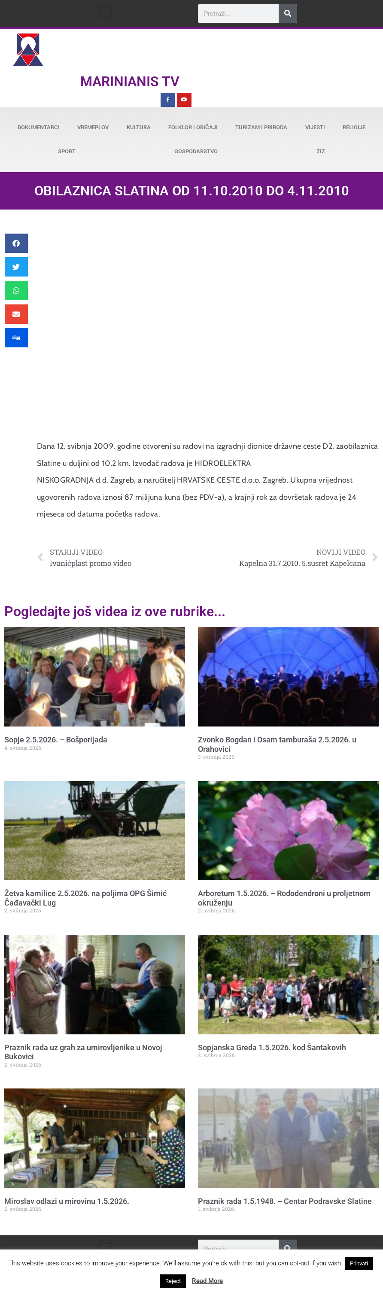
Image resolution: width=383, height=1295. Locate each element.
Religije (354, 127)
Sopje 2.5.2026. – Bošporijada (55, 739)
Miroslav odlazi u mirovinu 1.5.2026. (66, 1201)
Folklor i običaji (193, 127)
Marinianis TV (129, 81)
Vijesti (315, 127)
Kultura (139, 127)
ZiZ (320, 151)
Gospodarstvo (196, 151)
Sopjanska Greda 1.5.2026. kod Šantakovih (272, 1047)
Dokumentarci (39, 127)
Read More (207, 1281)
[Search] (288, 13)
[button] (105, 11)
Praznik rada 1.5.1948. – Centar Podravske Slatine (285, 1201)
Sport (67, 151)
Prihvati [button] (359, 1263)
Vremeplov (93, 127)
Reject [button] (173, 1281)
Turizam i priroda (261, 127)
